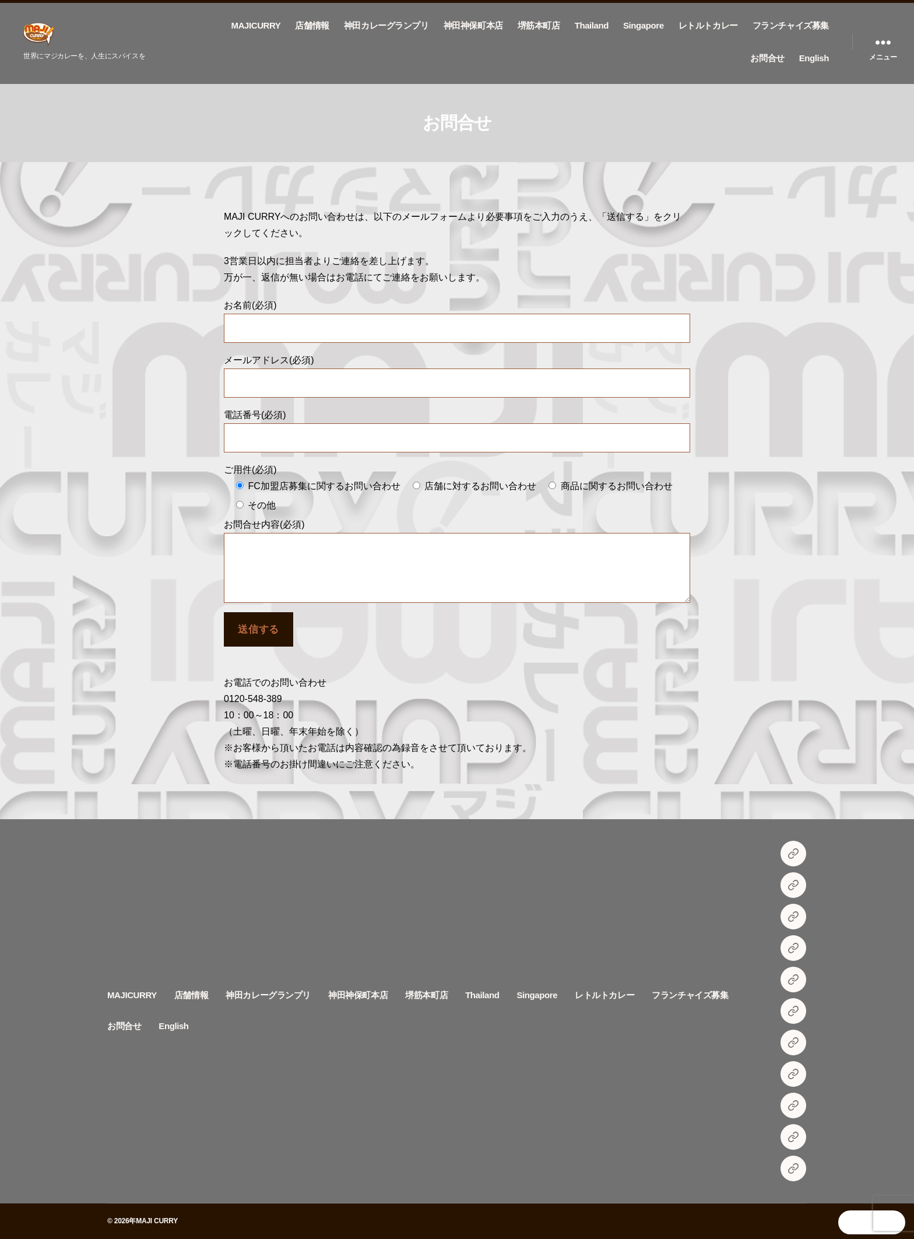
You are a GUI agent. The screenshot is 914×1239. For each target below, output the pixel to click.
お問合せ (767, 58)
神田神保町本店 (473, 25)
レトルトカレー (708, 25)
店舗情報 (312, 25)
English (814, 58)
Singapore (643, 25)
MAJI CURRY (157, 1221)
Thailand (592, 25)
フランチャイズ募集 (791, 25)
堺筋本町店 (539, 25)
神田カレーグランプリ (386, 25)
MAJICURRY (256, 25)
